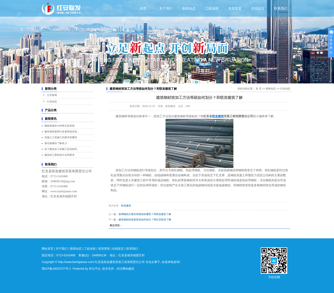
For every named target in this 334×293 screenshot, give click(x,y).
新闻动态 (189, 8)
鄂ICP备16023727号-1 (56, 268)
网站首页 (47, 248)
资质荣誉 (235, 8)
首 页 (258, 88)
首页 (143, 8)
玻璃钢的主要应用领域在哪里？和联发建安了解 (145, 214)
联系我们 (280, 8)
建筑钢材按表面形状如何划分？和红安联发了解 (145, 219)
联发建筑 (126, 205)
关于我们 (166, 8)
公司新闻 (52, 95)
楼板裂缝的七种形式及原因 (59, 125)
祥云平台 (95, 268)
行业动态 (52, 101)
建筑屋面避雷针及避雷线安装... (61, 131)
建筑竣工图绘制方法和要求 (59, 154)
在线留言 (257, 8)
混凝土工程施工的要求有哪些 (60, 137)
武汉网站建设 (125, 268)
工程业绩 (212, 8)
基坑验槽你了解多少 (55, 143)
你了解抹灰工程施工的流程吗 (60, 149)
